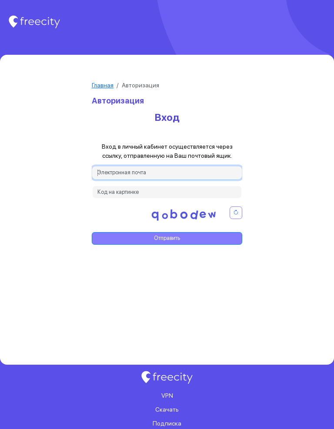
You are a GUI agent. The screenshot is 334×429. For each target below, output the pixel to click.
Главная (103, 85)
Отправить (167, 238)
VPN (167, 395)
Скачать (167, 409)
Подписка (167, 423)
